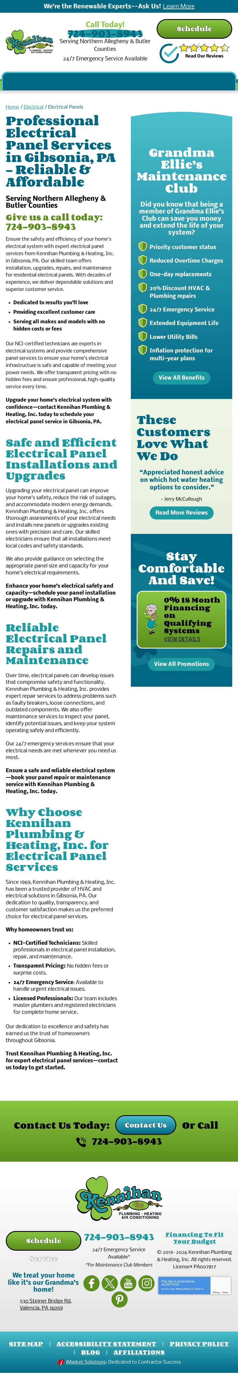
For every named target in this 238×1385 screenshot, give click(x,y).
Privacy (216, 1325)
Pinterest (146, 1306)
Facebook (92, 1306)
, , (46, 1322)
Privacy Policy (182, 1320)
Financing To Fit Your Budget (194, 1267)
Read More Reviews (181, 518)
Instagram (132, 1306)
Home (12, 115)
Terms (225, 1325)
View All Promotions (181, 669)
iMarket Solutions (86, 1377)
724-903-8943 (119, 33)
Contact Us (146, 1155)
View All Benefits (182, 384)
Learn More (179, 7)
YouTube (119, 1306)
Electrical (33, 115)
